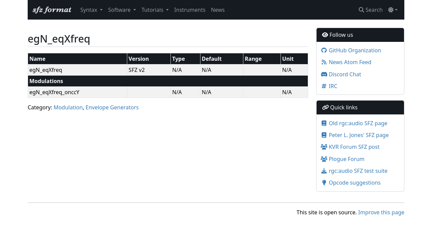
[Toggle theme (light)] (392, 10)
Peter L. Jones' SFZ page (355, 135)
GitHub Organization (351, 50)
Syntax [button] (89, 10)
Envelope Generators (112, 107)
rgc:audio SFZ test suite (354, 170)
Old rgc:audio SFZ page (354, 123)
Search (371, 10)
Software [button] (120, 10)
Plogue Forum (342, 159)
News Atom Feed (346, 62)
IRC (329, 86)
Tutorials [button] (153, 10)
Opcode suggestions (351, 182)
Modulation (68, 107)
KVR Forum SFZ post (350, 147)
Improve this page (381, 212)
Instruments (190, 10)
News (218, 10)
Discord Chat (341, 74)
